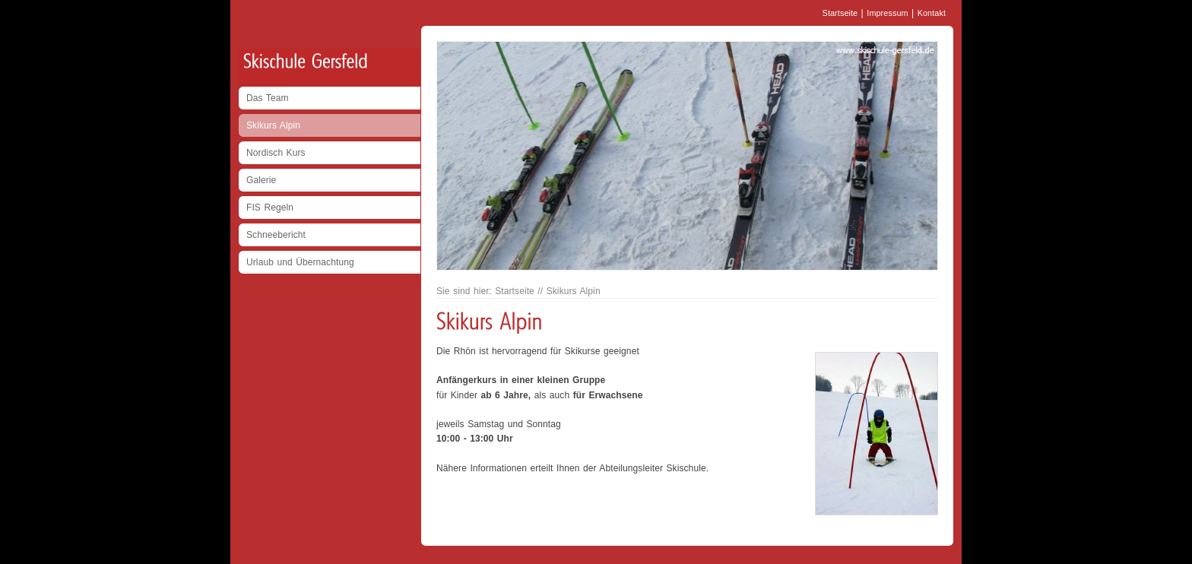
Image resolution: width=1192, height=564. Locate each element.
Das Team (267, 98)
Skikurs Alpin (273, 125)
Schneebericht (276, 235)
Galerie (261, 180)
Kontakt (932, 12)
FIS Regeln (269, 207)
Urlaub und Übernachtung (300, 262)
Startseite (840, 12)
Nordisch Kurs (276, 152)
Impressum (887, 12)
